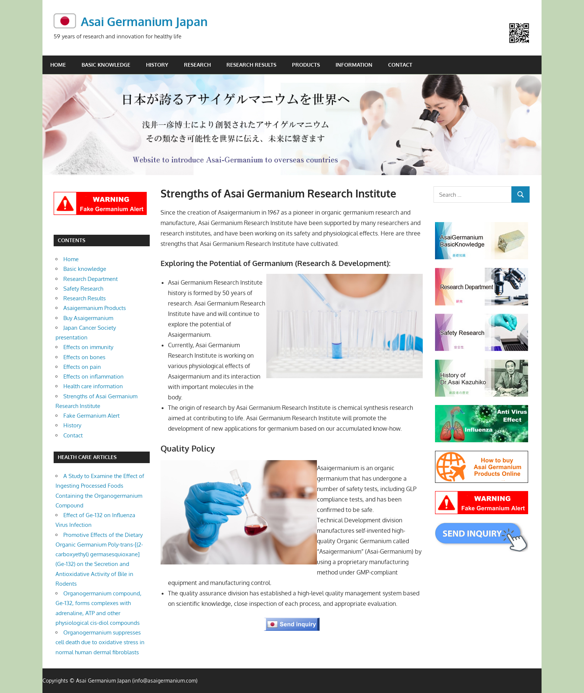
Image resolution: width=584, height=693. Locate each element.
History (157, 64)
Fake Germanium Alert (91, 415)
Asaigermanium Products (94, 307)
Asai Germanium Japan (144, 21)
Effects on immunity (88, 347)
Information (354, 64)
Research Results (251, 64)
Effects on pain (82, 366)
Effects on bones (84, 356)
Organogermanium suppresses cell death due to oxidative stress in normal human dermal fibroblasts (100, 642)
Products (306, 64)
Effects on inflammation (93, 376)
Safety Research (83, 288)
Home (58, 64)
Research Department (90, 278)
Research (197, 64)
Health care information (93, 386)
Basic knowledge (106, 64)
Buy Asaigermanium (88, 317)
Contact (400, 64)
